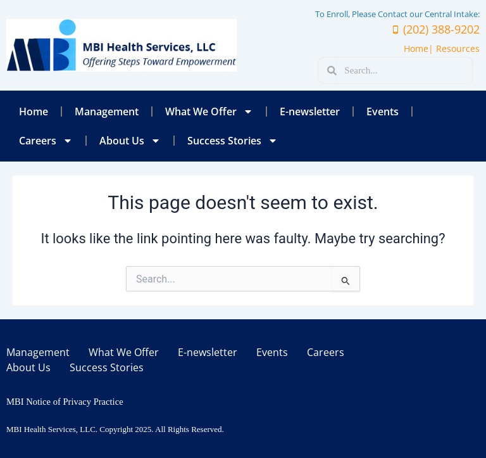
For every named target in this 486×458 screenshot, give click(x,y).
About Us (130, 140)
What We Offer (209, 111)
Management (107, 111)
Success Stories (232, 140)
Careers (46, 140)
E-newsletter (310, 111)
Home (33, 111)
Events (382, 111)
